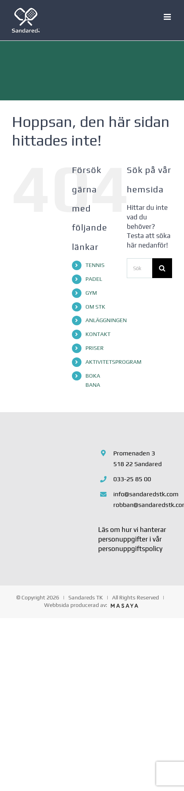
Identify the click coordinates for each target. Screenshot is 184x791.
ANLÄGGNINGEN (106, 320)
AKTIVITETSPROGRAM (113, 362)
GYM (91, 293)
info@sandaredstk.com (142, 494)
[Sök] (162, 268)
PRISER (94, 348)
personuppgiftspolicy (130, 549)
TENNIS (95, 265)
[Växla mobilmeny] (168, 17)
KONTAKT (97, 334)
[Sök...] (139, 268)
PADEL (93, 279)
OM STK (95, 306)
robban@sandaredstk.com (142, 505)
